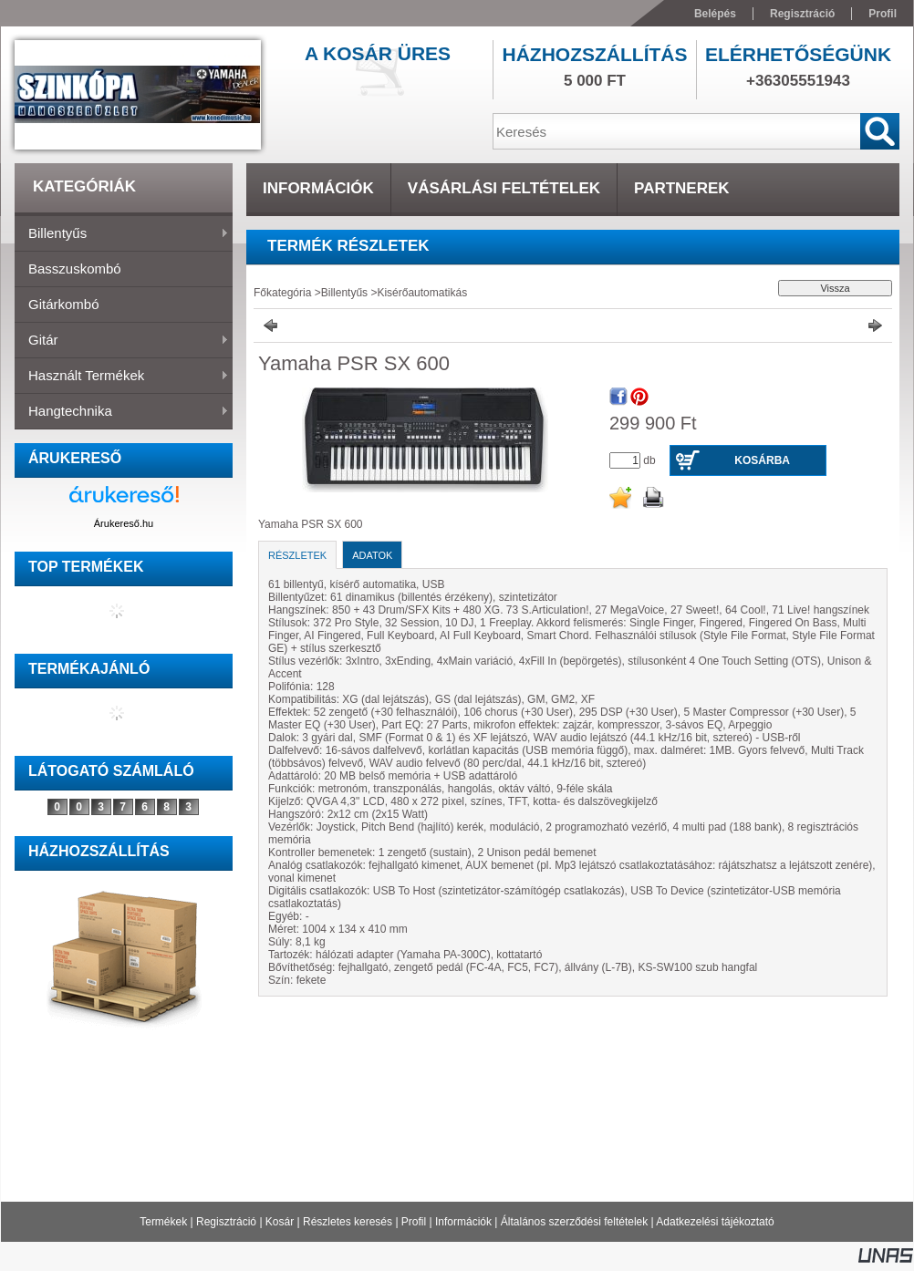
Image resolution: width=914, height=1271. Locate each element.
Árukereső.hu (123, 523)
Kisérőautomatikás (422, 292)
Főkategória (282, 292)
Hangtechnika (122, 412)
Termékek (163, 1221)
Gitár (122, 341)
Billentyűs (122, 234)
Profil (413, 1221)
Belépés (715, 13)
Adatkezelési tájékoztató (715, 1221)
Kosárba (762, 460)
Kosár (279, 1221)
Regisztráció (226, 1221)
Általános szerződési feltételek (574, 1221)
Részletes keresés (347, 1221)
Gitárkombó (63, 304)
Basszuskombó (74, 268)
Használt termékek (122, 376)
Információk (463, 1221)
